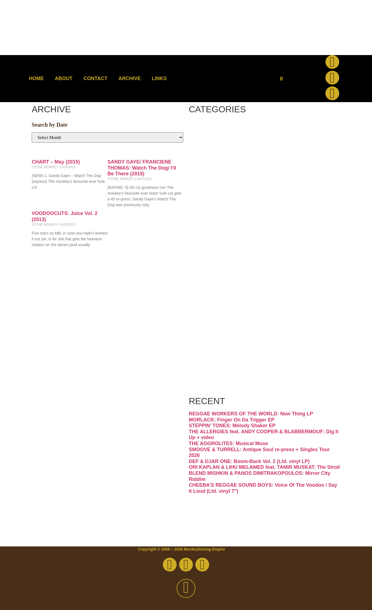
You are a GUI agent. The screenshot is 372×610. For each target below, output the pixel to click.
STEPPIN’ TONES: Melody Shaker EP (232, 425)
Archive (129, 78)
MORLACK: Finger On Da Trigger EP (231, 420)
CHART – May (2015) (56, 162)
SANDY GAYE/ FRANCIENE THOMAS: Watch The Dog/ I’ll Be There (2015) (141, 167)
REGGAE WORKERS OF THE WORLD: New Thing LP (251, 413)
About (63, 78)
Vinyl (213, 362)
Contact (95, 78)
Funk (213, 200)
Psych (217, 292)
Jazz (211, 246)
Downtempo (240, 177)
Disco (216, 154)
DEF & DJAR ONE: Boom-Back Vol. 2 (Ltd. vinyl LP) (249, 461)
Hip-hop (224, 223)
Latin (213, 269)
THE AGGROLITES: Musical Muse (228, 443)
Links (159, 78)
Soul (211, 339)
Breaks (220, 131)
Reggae (223, 316)
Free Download (251, 385)
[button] (281, 78)
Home (36, 78)
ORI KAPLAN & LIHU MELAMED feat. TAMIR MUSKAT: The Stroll (264, 467)
